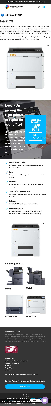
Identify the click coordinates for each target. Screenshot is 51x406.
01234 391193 (10, 374)
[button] (48, 45)
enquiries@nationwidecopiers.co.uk (28, 374)
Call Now (35, 136)
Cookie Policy (33, 398)
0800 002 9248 (25, 386)
